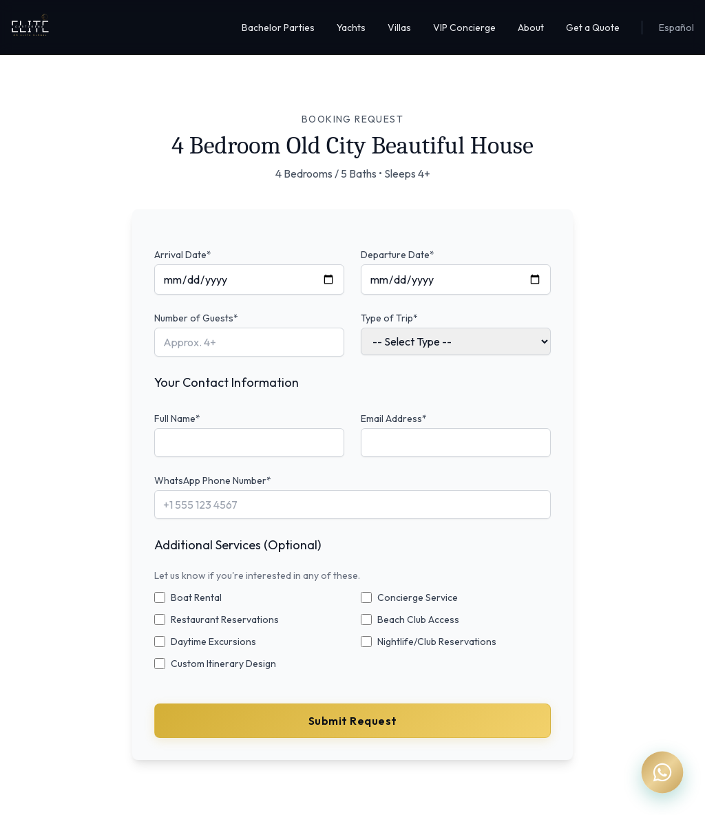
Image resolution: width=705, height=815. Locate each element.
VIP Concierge (464, 27)
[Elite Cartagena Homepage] (30, 27)
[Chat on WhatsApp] (662, 772)
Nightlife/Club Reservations (436, 641)
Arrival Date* (182, 254)
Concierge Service (417, 597)
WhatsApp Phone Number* (212, 480)
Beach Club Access (418, 619)
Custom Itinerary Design (223, 663)
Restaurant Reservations (225, 619)
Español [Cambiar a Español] (676, 27)
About (531, 27)
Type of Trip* (389, 318)
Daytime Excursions (213, 641)
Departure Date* (397, 254)
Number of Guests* (196, 318)
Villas (399, 27)
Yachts (351, 27)
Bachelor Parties (278, 27)
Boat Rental (196, 597)
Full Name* (177, 418)
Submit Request (352, 721)
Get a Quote (593, 27)
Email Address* (394, 418)
